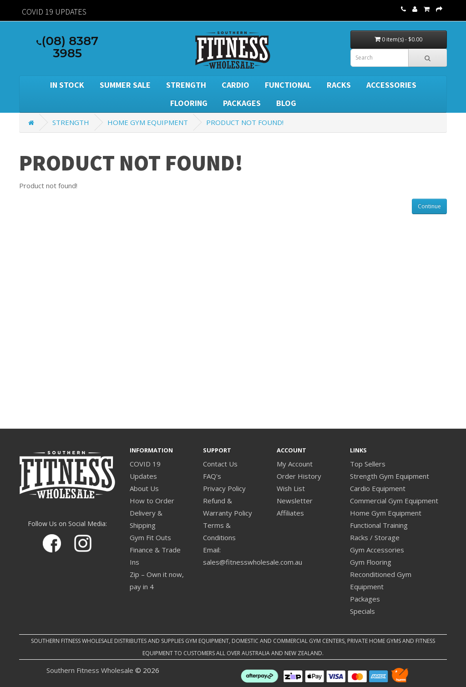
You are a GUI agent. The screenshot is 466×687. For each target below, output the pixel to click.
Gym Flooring (370, 562)
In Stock (67, 85)
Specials (362, 611)
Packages (242, 103)
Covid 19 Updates (54, 11)
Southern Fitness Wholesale (89, 670)
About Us (144, 488)
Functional (288, 85)
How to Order (152, 500)
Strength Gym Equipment (389, 476)
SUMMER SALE (125, 85)
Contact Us (220, 463)
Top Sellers (367, 463)
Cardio (235, 85)
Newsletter (295, 500)
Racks (339, 85)
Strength (186, 85)
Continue (429, 206)
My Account (295, 463)
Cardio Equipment (377, 488)
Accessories (391, 85)
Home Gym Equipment (147, 122)
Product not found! (245, 122)
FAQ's (212, 476)
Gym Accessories (377, 549)
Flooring (189, 103)
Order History (299, 476)
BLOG (286, 103)
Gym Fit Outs (150, 537)
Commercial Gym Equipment (394, 500)
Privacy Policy (224, 488)
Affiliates (290, 512)
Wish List (291, 488)
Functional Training (379, 525)
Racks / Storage (375, 537)
